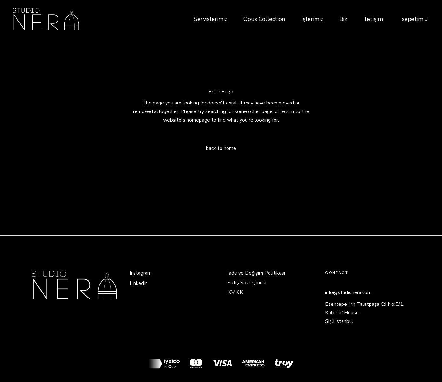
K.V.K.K (235, 292)
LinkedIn (139, 283)
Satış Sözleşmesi (247, 282)
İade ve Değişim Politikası (256, 273)
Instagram (141, 273)
